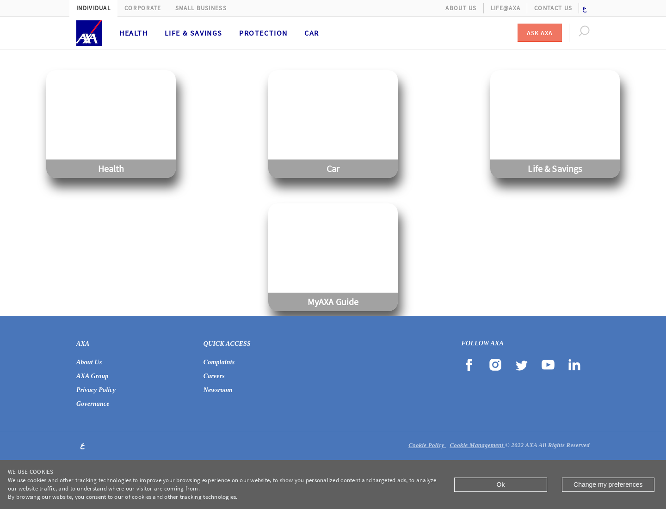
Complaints (219, 362)
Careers (214, 376)
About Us (460, 8)
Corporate (142, 8)
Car (311, 32)
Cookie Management (477, 445)
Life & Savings (193, 32)
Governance (93, 403)
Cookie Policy (427, 445)
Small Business (201, 8)
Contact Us (553, 8)
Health (133, 32)
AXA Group (92, 376)
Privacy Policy (96, 389)
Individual (93, 8)
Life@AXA (505, 8)
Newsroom (218, 389)
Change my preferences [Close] (608, 484)
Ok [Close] (501, 484)
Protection (263, 32)
